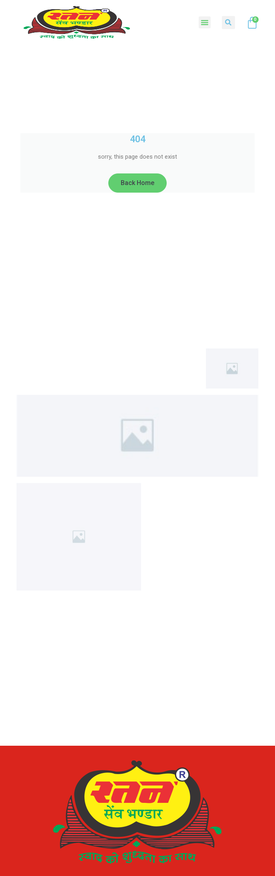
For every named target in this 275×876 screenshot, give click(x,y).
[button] (205, 22)
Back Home (137, 183)
